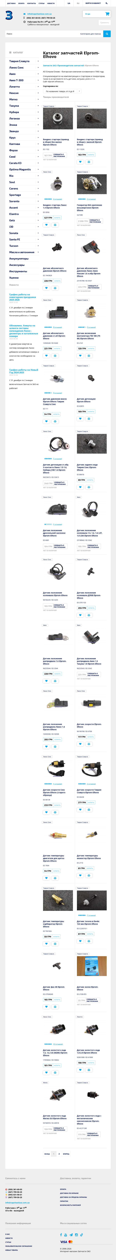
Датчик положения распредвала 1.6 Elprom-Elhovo (54, 661)
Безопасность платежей (70, 1205)
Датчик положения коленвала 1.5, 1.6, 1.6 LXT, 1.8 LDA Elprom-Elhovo (89, 533)
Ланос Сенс (16, 67)
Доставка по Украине (69, 1193)
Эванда (14, 131)
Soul (12, 182)
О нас (7, 1234)
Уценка (13, 277)
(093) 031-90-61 (15, 1194)
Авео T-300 (16, 80)
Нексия (13, 92)
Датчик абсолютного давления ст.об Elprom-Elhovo (54, 336)
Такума (14, 105)
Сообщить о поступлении (59, 155)
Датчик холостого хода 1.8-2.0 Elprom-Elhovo (88, 1051)
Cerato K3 (15, 162)
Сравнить (104, 22)
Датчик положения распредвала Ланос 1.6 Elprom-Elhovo (54, 727)
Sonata (13, 233)
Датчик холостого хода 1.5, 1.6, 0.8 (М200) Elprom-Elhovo (55, 1053)
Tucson (13, 245)
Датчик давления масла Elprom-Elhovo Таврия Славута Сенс (55, 401)
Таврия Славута (19, 61)
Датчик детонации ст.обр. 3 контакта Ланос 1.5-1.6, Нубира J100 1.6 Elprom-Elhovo (56, 468)
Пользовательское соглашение (18, 1246)
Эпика (13, 124)
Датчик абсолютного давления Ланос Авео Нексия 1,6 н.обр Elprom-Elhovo (89, 272)
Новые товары (11, 1250)
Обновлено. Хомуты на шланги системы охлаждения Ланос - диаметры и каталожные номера (23, 331)
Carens (13, 188)
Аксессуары (17, 264)
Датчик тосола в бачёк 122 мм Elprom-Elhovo (88, 922)
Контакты (31, 3)
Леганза (14, 118)
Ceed (12, 156)
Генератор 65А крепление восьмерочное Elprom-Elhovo (89, 208)
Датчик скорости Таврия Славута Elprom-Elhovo (89, 791)
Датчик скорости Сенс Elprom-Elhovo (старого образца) (54, 792)
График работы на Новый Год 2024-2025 (23, 371)
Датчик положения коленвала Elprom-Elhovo (55, 594)
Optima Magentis (20, 169)
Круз (12, 137)
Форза (13, 150)
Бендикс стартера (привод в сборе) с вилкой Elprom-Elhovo (90, 142)
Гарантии (64, 1201)
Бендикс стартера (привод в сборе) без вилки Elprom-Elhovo (56, 142)
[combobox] (62, 91)
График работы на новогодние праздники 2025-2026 (22, 297)
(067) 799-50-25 (48, 18)
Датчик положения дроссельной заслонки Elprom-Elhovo (54, 533)
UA (69, 3)
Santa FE (14, 239)
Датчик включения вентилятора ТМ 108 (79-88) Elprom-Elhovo (89, 336)
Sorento (14, 201)
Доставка (11, 3)
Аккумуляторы (19, 258)
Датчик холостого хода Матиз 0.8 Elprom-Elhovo (55, 1117)
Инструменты (18, 271)
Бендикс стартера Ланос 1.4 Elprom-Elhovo (55, 206)
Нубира (14, 112)
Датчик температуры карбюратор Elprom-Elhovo (53, 924)
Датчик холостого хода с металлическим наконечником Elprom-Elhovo (89, 1119)
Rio (11, 175)
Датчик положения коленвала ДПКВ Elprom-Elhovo (89, 595)
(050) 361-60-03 (33, 18)
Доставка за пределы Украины (73, 1197)
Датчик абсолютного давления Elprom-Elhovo (54, 269)
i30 (11, 226)
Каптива (14, 143)
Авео (12, 73)
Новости (51, 3)
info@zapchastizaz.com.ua (39, 14)
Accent (13, 207)
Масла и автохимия (21, 252)
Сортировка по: (50, 86)
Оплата (21, 3)
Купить (91, 155)
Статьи (42, 3)
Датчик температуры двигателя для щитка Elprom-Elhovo (53, 858)
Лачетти (14, 86)
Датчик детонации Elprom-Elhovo (86, 400)
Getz (12, 220)
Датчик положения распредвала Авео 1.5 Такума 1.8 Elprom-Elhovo (89, 661)
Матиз (13, 99)
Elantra (14, 213)
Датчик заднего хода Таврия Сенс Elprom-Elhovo (87, 467)
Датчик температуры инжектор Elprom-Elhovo (89, 857)
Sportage (15, 194)
